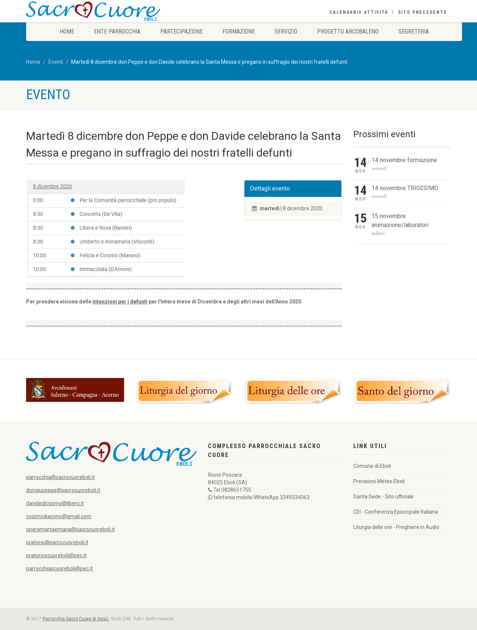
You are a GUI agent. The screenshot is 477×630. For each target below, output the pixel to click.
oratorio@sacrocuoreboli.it (57, 542)
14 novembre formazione (404, 160)
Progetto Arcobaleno (348, 31)
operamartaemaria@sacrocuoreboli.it (70, 529)
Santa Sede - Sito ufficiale (383, 497)
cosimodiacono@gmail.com (58, 516)
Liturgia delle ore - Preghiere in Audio (396, 527)
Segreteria (413, 31)
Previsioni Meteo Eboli (379, 481)
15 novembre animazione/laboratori (400, 220)
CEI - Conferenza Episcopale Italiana (395, 512)
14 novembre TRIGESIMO (405, 188)
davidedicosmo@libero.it (55, 503)
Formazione (238, 31)
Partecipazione (181, 31)
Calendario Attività (358, 12)
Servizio (286, 31)
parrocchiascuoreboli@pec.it (59, 568)
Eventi (55, 62)
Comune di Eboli (372, 466)
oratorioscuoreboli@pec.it (56, 555)
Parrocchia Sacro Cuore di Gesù (75, 618)
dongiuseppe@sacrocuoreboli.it (63, 490)
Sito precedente (422, 12)
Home (67, 31)
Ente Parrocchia (117, 31)
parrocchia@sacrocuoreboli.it (60, 477)
